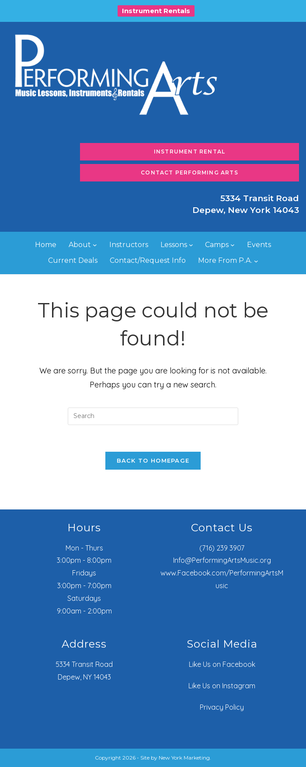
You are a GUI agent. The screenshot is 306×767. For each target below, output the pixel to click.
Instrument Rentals (156, 11)
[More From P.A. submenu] (256, 261)
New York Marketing (184, 757)
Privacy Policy (222, 707)
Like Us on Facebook (222, 664)
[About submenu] (95, 245)
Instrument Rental (189, 151)
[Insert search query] (153, 416)
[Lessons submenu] (191, 245)
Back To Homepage (153, 460)
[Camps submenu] (232, 245)
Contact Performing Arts (189, 172)
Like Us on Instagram (221, 685)
